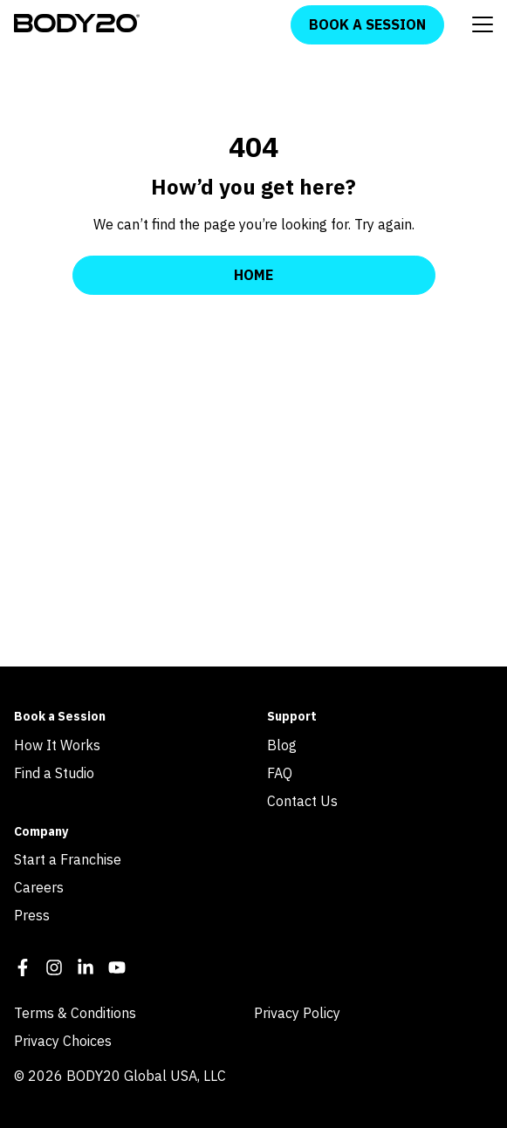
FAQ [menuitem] (279, 773)
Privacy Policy (297, 1013)
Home (253, 275)
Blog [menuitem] (282, 745)
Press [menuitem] (32, 915)
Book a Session (367, 24)
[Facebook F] (22, 970)
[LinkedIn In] (85, 970)
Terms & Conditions (75, 1013)
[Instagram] (54, 970)
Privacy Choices (63, 1040)
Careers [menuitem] (39, 887)
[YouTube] (117, 970)
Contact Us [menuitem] (302, 801)
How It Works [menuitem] (57, 745)
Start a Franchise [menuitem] (67, 859)
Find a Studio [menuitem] (54, 773)
